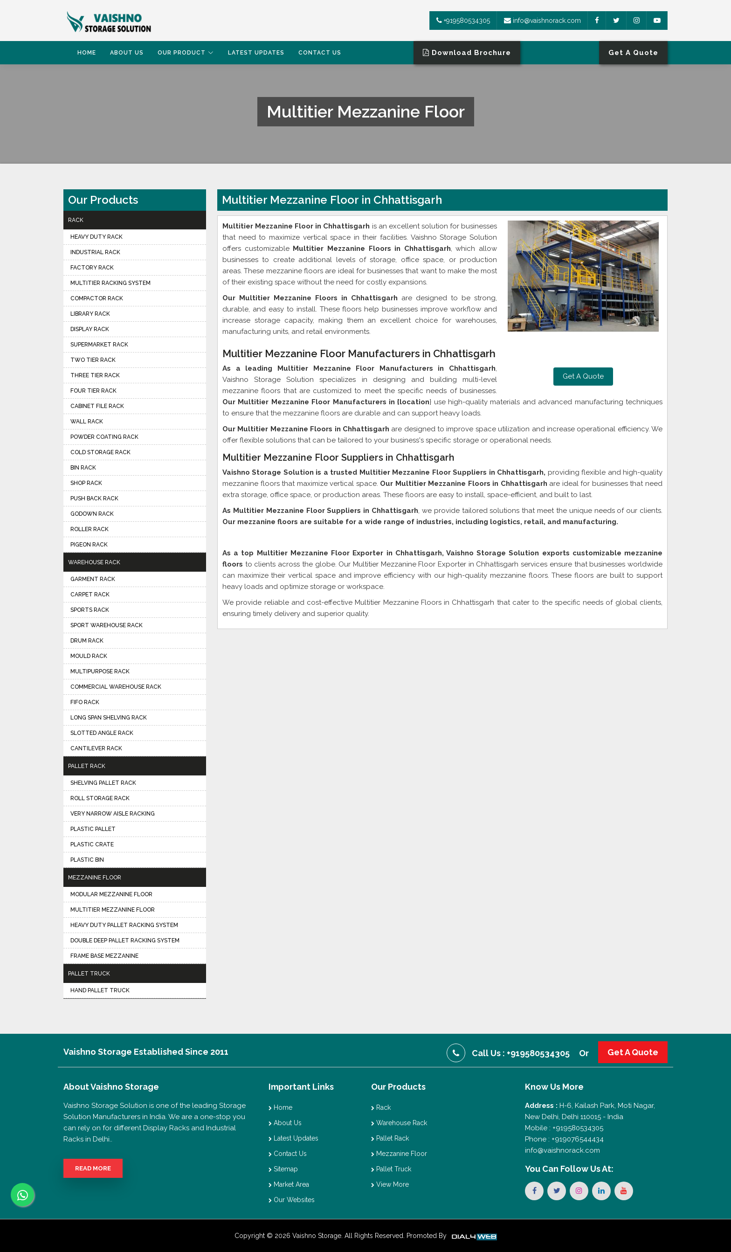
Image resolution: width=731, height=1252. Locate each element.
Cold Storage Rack (100, 452)
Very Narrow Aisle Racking (112, 813)
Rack (75, 220)
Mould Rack (88, 656)
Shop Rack (86, 483)
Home (86, 52)
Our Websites (292, 1200)
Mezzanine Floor (94, 877)
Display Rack (89, 329)
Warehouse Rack (94, 562)
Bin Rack (83, 467)
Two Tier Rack (93, 360)
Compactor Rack (96, 298)
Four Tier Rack (93, 390)
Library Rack (90, 314)
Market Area (289, 1184)
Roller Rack (89, 529)
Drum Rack (86, 640)
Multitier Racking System (110, 283)
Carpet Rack (90, 594)
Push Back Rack (94, 498)
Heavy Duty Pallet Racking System (124, 925)
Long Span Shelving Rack (108, 717)
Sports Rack (89, 610)
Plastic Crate (92, 844)
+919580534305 (463, 20)
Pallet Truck (89, 973)
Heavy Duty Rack (96, 237)
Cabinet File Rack (97, 406)
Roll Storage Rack (100, 798)
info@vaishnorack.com (542, 20)
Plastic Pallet (93, 829)
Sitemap (283, 1169)
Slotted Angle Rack (101, 733)
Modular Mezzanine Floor (111, 894)
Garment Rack (92, 579)
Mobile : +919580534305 (564, 1128)
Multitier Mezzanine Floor (112, 909)
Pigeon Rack (89, 544)
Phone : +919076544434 (564, 1139)
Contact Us (319, 52)
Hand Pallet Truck (100, 990)
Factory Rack (92, 267)
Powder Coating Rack (104, 437)
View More (390, 1184)
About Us (127, 52)
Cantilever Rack (96, 748)
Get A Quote (583, 376)
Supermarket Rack (99, 344)
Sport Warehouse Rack (106, 625)
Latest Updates (256, 52)
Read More (93, 1168)
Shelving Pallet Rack (103, 783)
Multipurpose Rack (100, 671)
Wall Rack (86, 421)
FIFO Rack (84, 702)
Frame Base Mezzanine (104, 956)
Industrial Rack (95, 252)
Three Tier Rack (95, 375)
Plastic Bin (87, 860)
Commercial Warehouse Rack (115, 687)
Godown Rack (92, 514)
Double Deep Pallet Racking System (124, 940)
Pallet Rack (86, 766)
